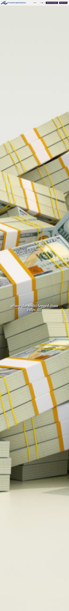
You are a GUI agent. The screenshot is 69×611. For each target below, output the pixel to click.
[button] (40, 2)
